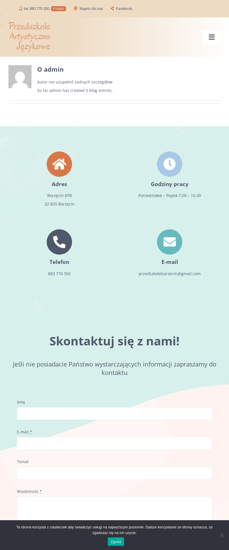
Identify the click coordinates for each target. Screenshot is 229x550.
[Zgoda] (222, 535)
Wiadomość (29, 491)
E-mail (24, 431)
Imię (21, 402)
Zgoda (116, 542)
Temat (23, 461)
